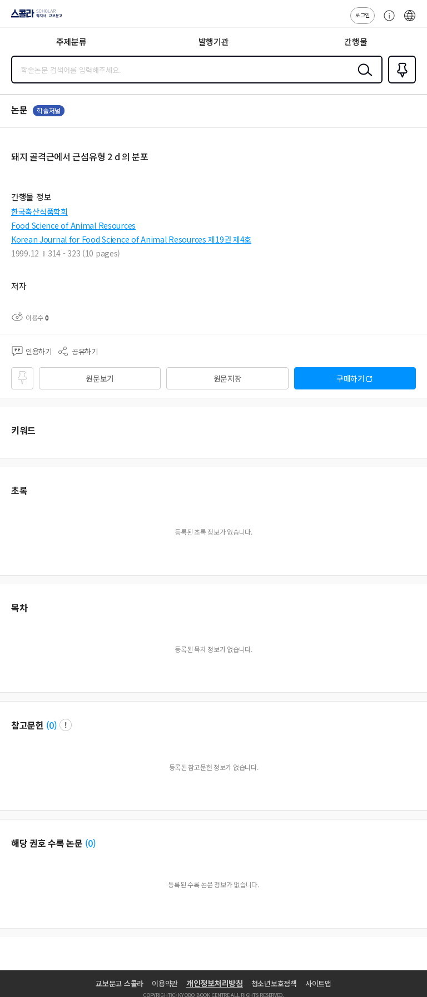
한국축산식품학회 (39, 211)
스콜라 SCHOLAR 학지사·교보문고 (33, 17)
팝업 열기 (65, 725)
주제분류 (71, 41)
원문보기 (100, 378)
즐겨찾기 (399, 82)
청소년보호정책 (274, 983)
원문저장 (228, 378)
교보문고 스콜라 (119, 983)
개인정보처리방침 (214, 983)
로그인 (362, 15)
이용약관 (165, 983)
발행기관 (213, 41)
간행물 (355, 41)
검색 (362, 78)
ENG (410, 21)
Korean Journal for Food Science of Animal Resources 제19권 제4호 (131, 239)
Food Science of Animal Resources (73, 225)
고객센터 (386, 21)
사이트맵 (318, 983)
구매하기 (350, 378)
